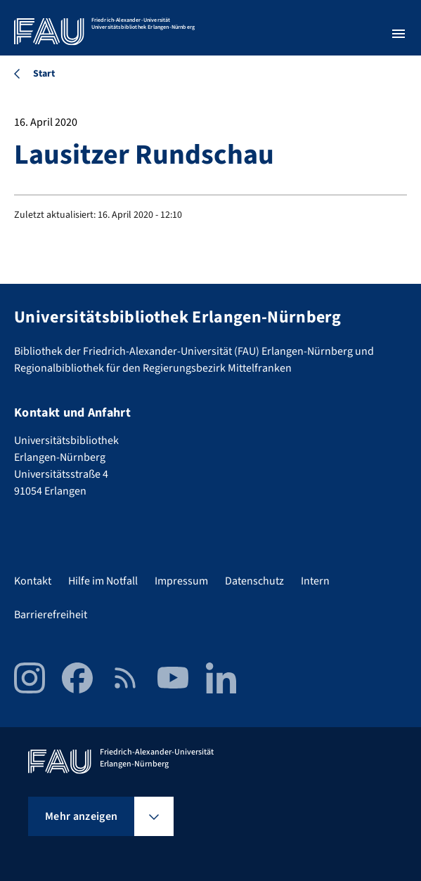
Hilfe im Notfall (103, 581)
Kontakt (32, 581)
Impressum (181, 581)
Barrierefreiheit (50, 614)
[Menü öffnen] (398, 33)
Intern (315, 581)
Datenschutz (254, 581)
